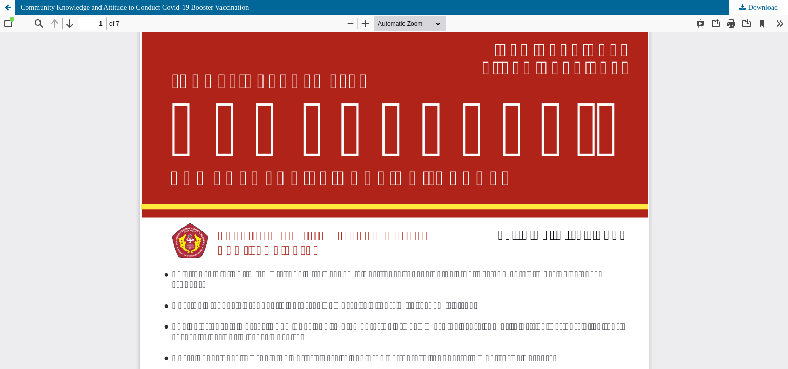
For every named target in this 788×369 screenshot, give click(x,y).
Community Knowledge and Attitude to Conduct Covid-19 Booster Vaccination (135, 7)
